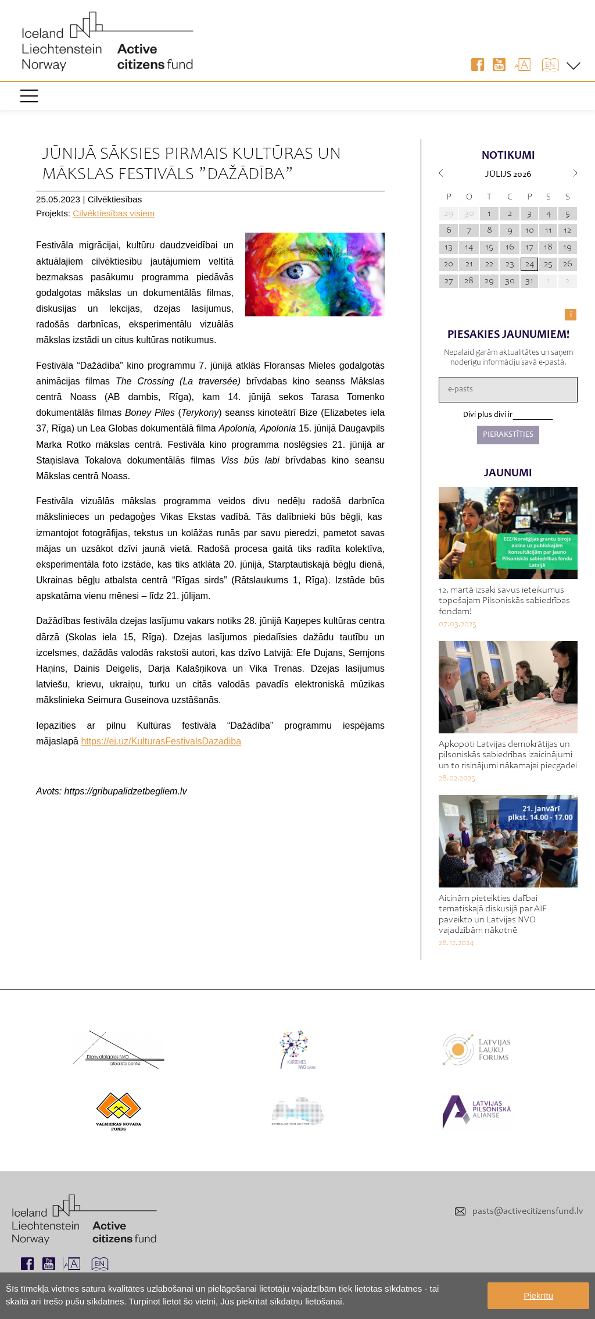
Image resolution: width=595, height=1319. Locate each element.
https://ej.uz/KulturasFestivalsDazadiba (161, 741)
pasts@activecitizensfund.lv (527, 1211)
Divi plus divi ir (487, 415)
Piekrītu (538, 1295)
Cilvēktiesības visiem (114, 213)
